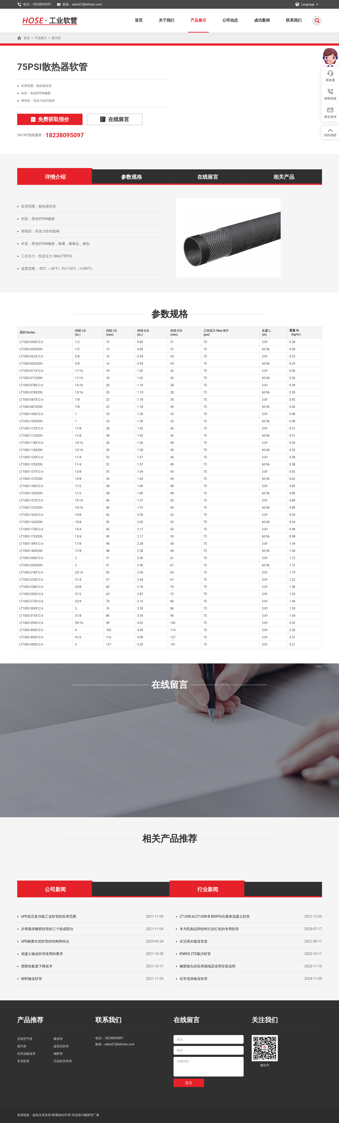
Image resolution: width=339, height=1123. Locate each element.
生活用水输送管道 (193, 941)
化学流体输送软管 (193, 979)
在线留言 (114, 119)
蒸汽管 (56, 38)
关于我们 (166, 20)
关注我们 (265, 1020)
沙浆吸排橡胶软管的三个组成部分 (47, 929)
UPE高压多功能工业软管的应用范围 (48, 916)
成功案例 (262, 20)
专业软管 (23, 1061)
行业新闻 (207, 889)
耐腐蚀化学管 (61, 1115)
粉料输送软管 (31, 979)
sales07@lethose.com (120, 1044)
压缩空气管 (24, 1039)
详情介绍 (55, 177)
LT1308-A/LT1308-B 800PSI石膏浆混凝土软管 (215, 916)
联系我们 (294, 20)
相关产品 (283, 177)
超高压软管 (61, 1046)
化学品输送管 (26, 1053)
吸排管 (58, 1039)
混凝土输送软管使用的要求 (42, 954)
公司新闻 (55, 889)
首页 (139, 20)
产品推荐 (30, 1020)
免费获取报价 (49, 119)
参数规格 (131, 177)
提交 (188, 1083)
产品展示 (198, 20)
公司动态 (230, 20)
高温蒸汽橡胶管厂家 (85, 1115)
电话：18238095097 (34, 4)
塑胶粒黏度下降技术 (36, 966)
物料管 (58, 1053)
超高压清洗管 (41, 1115)
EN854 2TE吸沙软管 (195, 954)
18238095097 (64, 135)
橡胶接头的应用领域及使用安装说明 (207, 966)
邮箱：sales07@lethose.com (79, 4)
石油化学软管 (63, 1061)
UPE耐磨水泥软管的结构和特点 (45, 941)
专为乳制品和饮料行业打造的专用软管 (209, 929)
